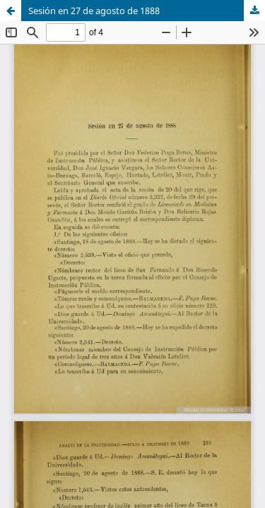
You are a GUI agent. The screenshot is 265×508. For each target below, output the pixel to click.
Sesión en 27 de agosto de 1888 (94, 10)
